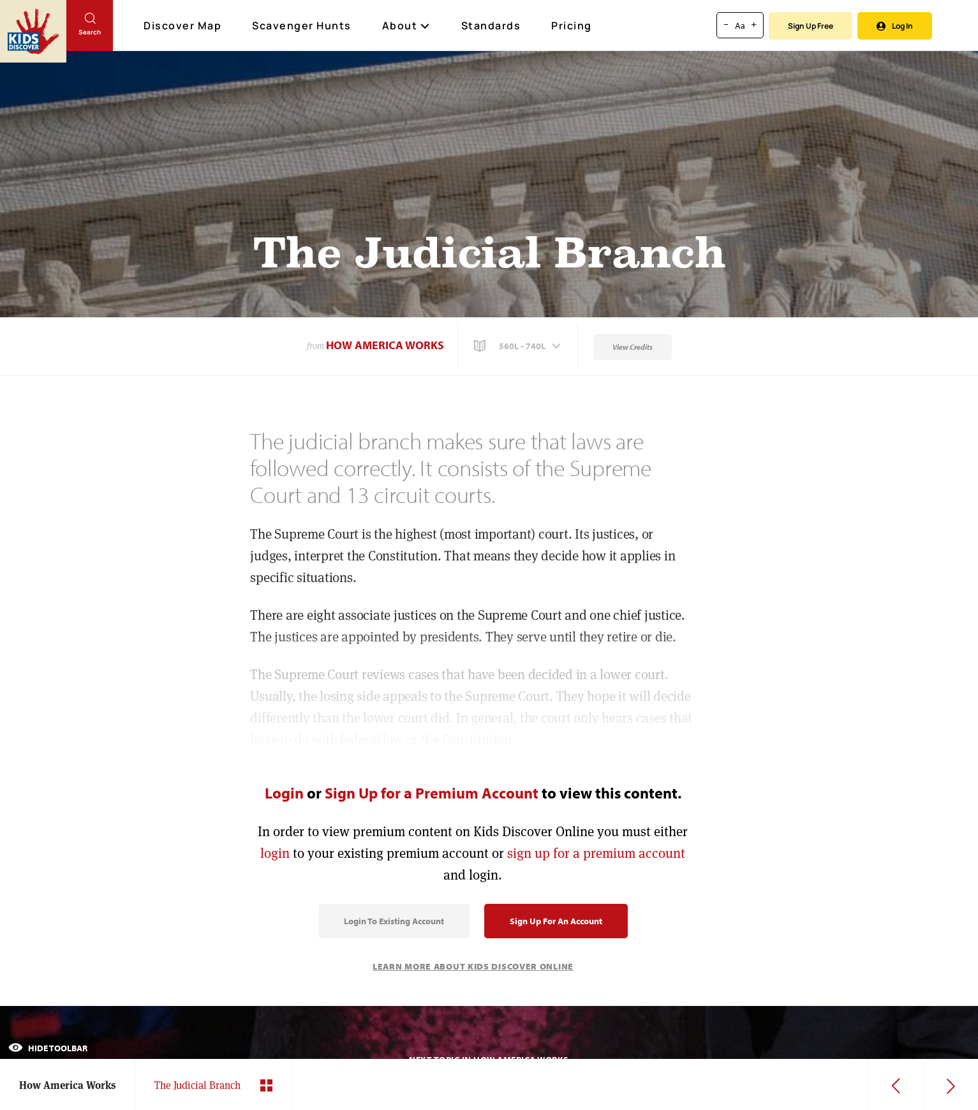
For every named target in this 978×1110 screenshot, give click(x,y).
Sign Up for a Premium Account (431, 792)
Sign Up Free (810, 25)
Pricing (571, 26)
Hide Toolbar (47, 1048)
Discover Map (184, 25)
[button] (518, 346)
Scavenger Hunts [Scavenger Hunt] (302, 26)
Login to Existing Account (394, 921)
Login (284, 792)
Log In (895, 25)
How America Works (385, 345)
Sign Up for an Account (556, 921)
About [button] (406, 26)
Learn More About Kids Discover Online (473, 966)
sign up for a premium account (596, 853)
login (275, 853)
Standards (491, 26)
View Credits (632, 347)
